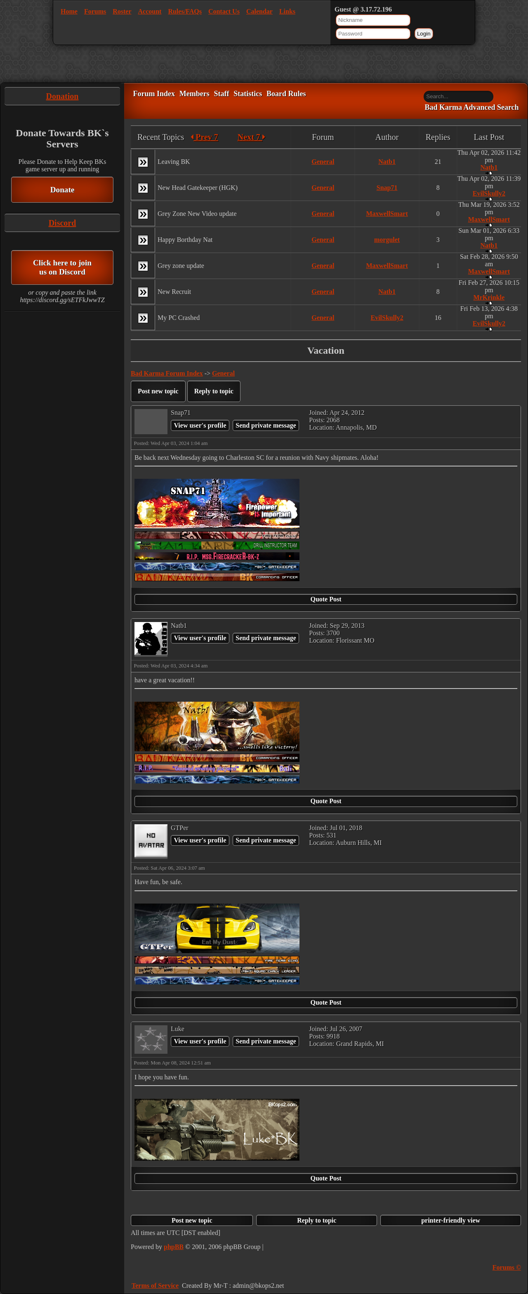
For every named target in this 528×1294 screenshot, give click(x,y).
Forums (95, 11)
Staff (221, 94)
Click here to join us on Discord (62, 267)
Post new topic (158, 391)
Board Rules (286, 94)
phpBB (174, 1246)
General (322, 161)
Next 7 (251, 137)
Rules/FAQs (184, 11)
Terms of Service (155, 1285)
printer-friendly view (450, 1220)
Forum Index (154, 94)
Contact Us (224, 11)
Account (150, 11)
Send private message (266, 425)
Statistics (247, 94)
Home (69, 11)
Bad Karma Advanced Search (471, 108)
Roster (122, 11)
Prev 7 (204, 137)
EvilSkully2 (489, 193)
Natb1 (387, 161)
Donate (62, 189)
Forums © (507, 1267)
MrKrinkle (489, 297)
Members (194, 94)
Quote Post (325, 599)
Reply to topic (213, 391)
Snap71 (387, 187)
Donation (62, 96)
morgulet (387, 239)
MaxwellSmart (387, 213)
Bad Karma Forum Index (167, 373)
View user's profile (200, 425)
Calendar (259, 11)
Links (287, 11)
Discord (62, 222)
